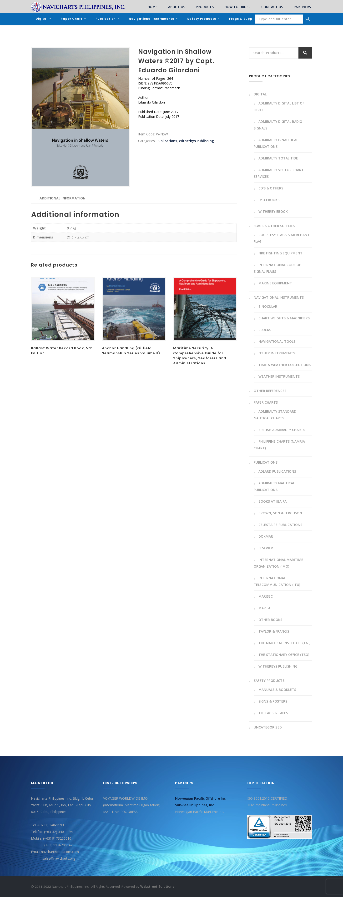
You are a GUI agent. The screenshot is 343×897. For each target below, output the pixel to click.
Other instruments (276, 353)
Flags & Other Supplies (274, 225)
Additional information (63, 198)
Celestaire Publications (280, 524)
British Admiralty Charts (281, 429)
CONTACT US (272, 7)
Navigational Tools (276, 341)
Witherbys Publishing (196, 141)
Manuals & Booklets (277, 689)
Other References (270, 390)
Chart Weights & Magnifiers (284, 318)
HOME (152, 7)
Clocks (264, 329)
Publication (106, 19)
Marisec (265, 596)
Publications (166, 141)
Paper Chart (71, 19)
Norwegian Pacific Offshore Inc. (201, 798)
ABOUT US (176, 7)
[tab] (62, 197)
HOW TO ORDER (237, 7)
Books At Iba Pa (272, 501)
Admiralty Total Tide (278, 158)
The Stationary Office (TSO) (283, 654)
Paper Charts (266, 402)
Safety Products (201, 19)
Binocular (267, 306)
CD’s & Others (270, 188)
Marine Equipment (275, 283)
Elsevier (265, 548)
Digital (42, 19)
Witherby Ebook (273, 211)
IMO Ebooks (268, 200)
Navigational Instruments (151, 19)
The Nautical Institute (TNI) (284, 643)
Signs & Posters (272, 701)
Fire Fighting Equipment (280, 253)
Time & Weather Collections (284, 364)
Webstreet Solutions (157, 886)
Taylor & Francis (273, 631)
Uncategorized (268, 727)
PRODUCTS (205, 7)
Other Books (270, 619)
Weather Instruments (279, 376)
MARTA (264, 608)
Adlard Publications (277, 471)
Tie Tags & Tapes (273, 713)
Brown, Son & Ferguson (280, 513)
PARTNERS (302, 7)
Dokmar (265, 536)
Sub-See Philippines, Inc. (195, 805)
